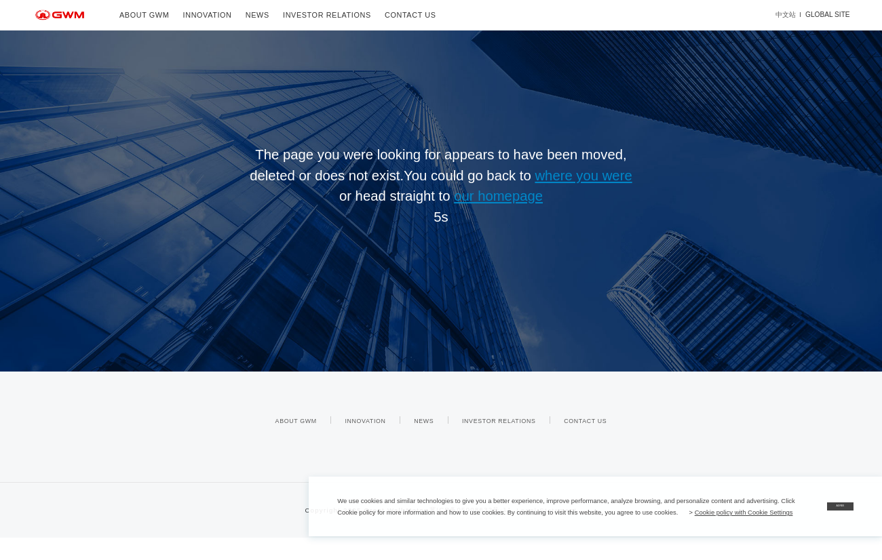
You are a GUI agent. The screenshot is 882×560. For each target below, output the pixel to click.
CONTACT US (410, 15)
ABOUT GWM (144, 15)
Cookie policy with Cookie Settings (386, 512)
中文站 (785, 14)
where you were (583, 175)
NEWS (257, 15)
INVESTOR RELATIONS (327, 15)
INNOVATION (207, 15)
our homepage (498, 195)
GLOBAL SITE (827, 14)
